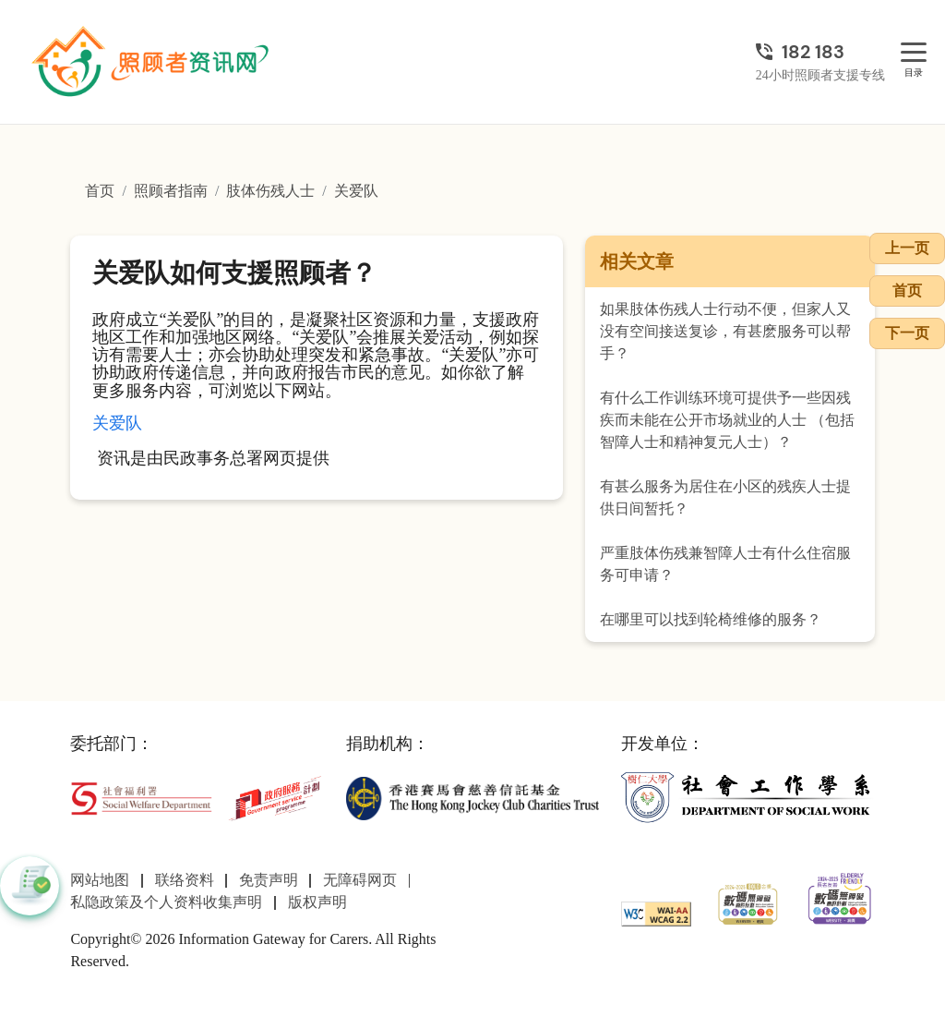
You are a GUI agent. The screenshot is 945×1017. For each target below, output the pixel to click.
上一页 (907, 248)
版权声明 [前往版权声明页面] (317, 902)
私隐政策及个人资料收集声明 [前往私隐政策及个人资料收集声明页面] (166, 902)
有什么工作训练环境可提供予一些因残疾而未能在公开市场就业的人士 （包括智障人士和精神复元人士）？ (727, 420)
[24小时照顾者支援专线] (820, 52)
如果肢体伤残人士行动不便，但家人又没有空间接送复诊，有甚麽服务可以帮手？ (725, 331)
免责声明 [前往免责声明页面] (268, 880)
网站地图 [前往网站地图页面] (99, 880)
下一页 (907, 333)
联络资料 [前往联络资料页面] (184, 880)
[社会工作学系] (747, 797)
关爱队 (117, 423)
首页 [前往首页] (99, 191)
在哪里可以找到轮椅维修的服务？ (710, 619)
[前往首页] (152, 62)
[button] (29, 885)
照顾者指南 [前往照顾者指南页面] (171, 191)
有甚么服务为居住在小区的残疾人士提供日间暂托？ (725, 497)
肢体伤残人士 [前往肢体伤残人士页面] (270, 191)
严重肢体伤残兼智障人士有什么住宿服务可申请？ (725, 564)
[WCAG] (655, 912)
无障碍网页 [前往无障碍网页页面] (360, 880)
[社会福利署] (140, 797)
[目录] (913, 53)
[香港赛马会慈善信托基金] (472, 797)
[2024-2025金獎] (748, 902)
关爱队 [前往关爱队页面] (356, 191)
